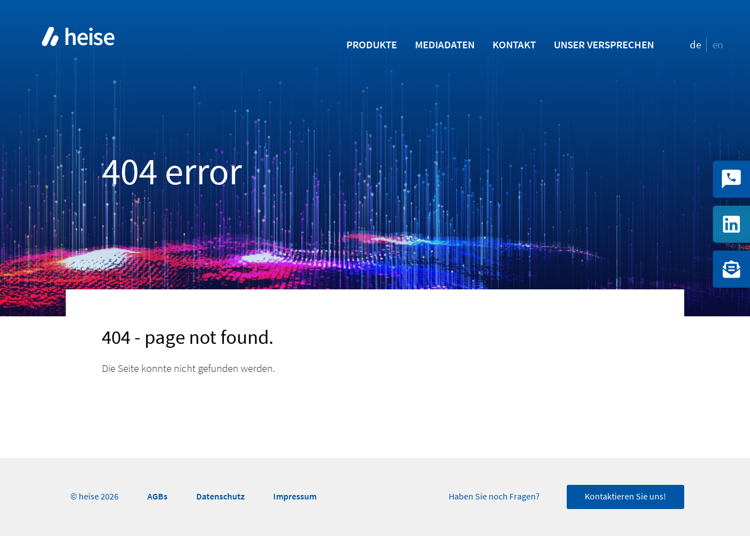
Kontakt (514, 45)
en (717, 45)
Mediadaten (445, 45)
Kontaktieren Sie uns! (625, 496)
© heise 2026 (94, 496)
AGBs (157, 496)
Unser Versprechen (604, 45)
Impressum (295, 496)
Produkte (371, 45)
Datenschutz (220, 496)
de (695, 45)
